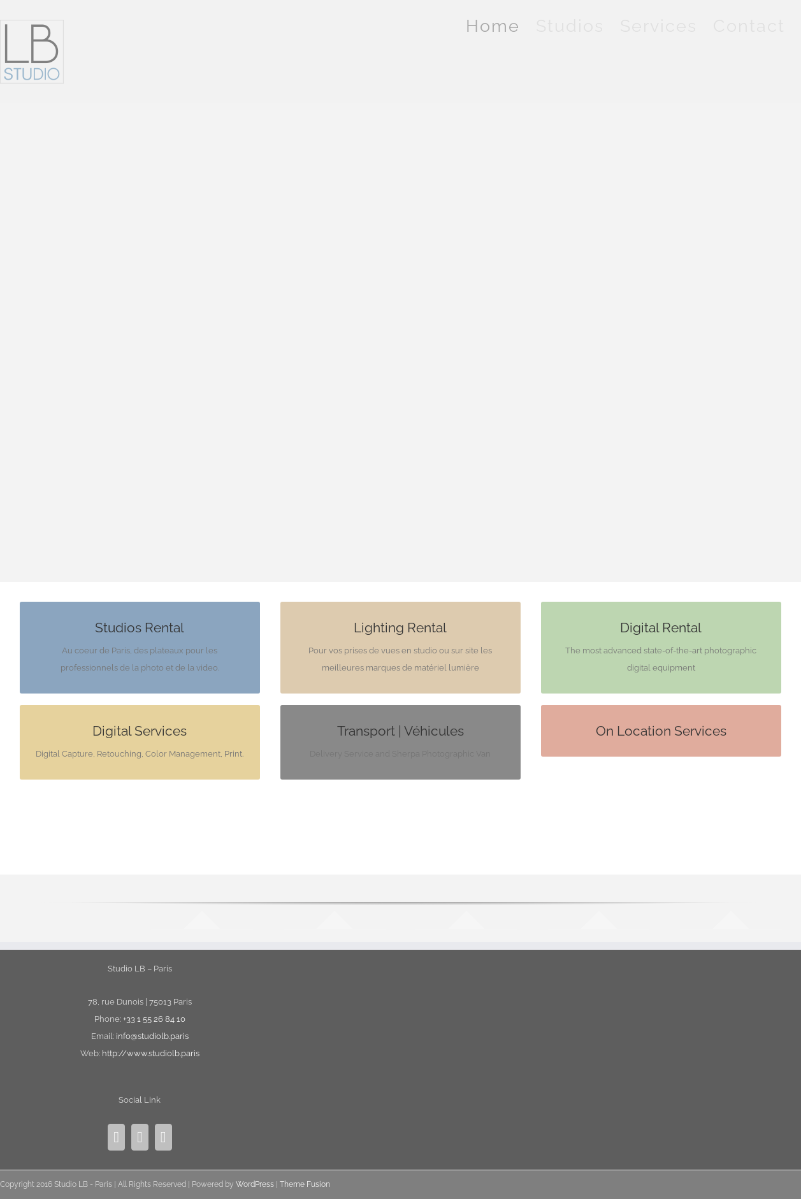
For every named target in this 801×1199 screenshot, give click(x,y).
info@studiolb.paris (152, 1036)
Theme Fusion (305, 1184)
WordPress (255, 1184)
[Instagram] (116, 1137)
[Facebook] (139, 1137)
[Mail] (163, 1137)
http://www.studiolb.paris (150, 1053)
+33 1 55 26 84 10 (154, 1019)
